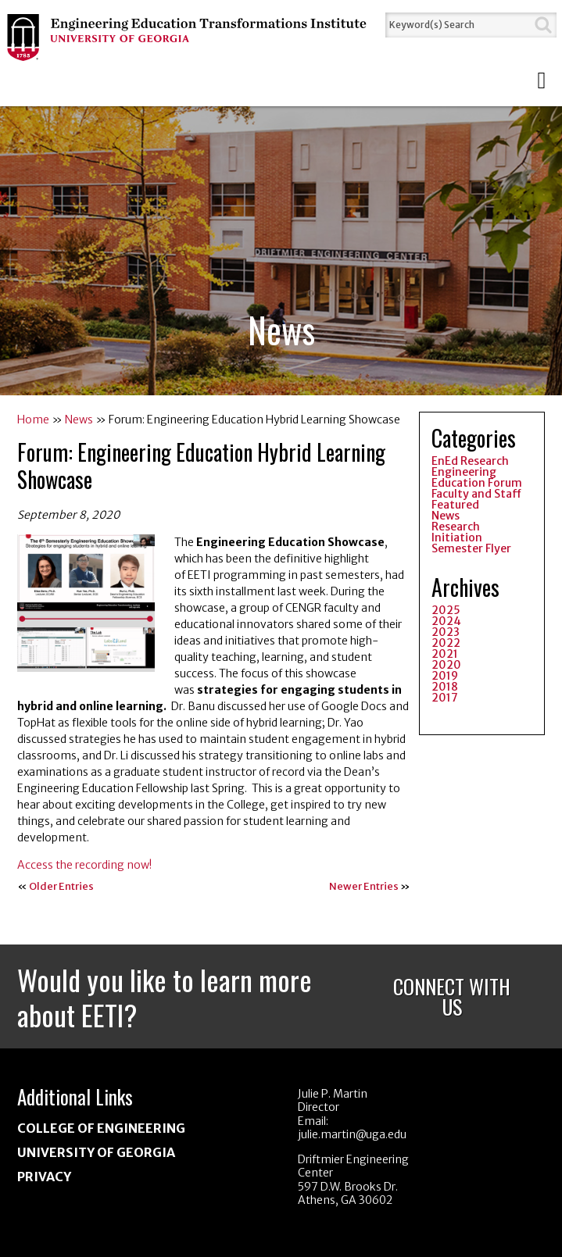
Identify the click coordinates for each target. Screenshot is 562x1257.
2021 (444, 654)
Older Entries (61, 886)
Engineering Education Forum (476, 477)
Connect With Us (451, 996)
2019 (444, 676)
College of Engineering (101, 1128)
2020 (446, 665)
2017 (444, 698)
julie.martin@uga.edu (352, 1134)
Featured (455, 505)
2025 (445, 610)
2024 (446, 621)
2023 (445, 632)
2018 (444, 687)
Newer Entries (364, 886)
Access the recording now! (85, 865)
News (79, 419)
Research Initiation (456, 532)
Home (33, 419)
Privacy (44, 1176)
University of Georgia (96, 1152)
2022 (445, 643)
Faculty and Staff (476, 494)
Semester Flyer (471, 548)
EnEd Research (470, 461)
